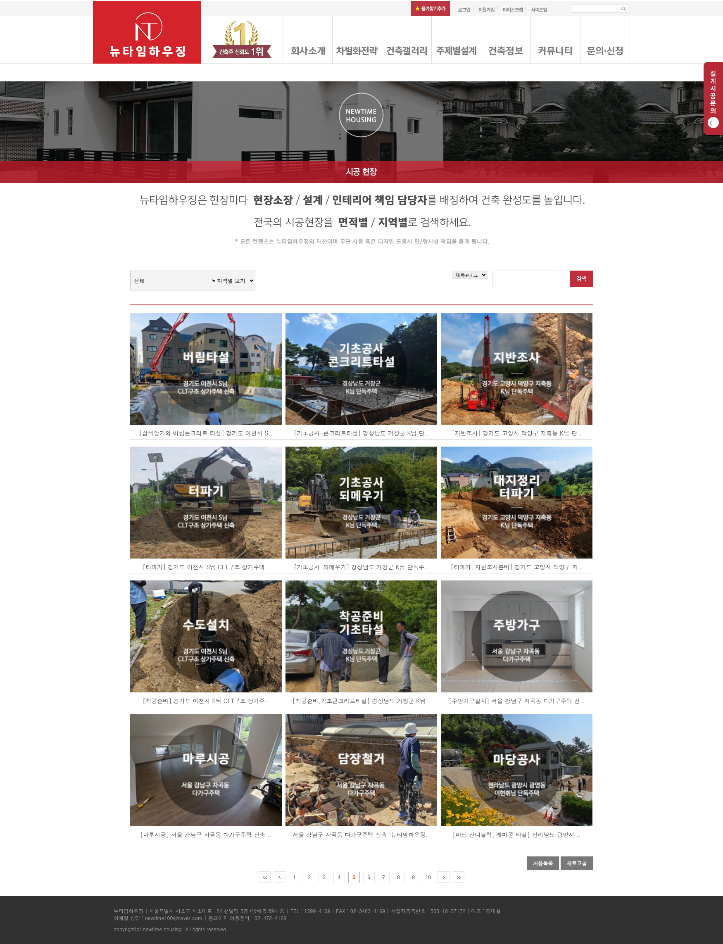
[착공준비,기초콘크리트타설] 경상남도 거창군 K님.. (361, 701)
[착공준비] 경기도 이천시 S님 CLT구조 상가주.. (206, 701)
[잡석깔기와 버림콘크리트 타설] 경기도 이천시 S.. (206, 433)
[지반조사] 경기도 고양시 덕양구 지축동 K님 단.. (517, 433)
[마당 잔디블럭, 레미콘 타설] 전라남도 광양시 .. (517, 834)
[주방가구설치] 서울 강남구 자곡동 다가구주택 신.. (517, 701)
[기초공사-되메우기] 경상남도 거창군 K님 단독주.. (361, 567)
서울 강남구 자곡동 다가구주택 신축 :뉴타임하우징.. (361, 834)
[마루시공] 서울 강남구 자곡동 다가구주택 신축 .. (206, 834)
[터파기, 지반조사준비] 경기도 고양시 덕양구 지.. (517, 567)
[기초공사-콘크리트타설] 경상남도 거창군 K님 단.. (361, 433)
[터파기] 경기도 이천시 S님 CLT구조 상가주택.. (206, 567)
